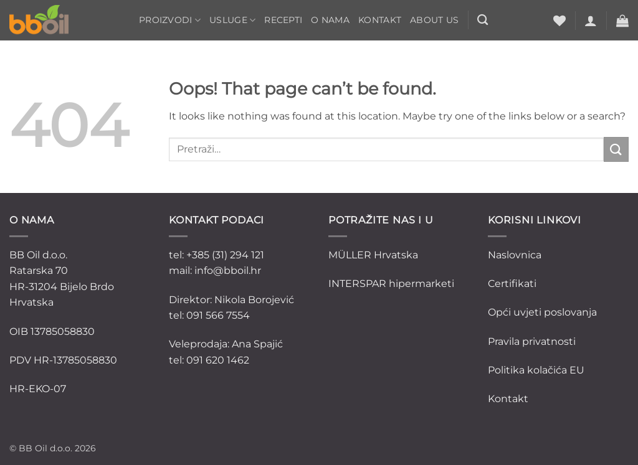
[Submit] (616, 149)
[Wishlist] (559, 20)
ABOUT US (434, 20)
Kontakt (379, 20)
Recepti (283, 20)
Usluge (232, 20)
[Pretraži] (482, 20)
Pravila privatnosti (532, 341)
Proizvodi (170, 20)
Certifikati (512, 283)
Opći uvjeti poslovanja (542, 312)
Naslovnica (514, 255)
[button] (590, 20)
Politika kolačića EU (536, 370)
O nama (330, 20)
